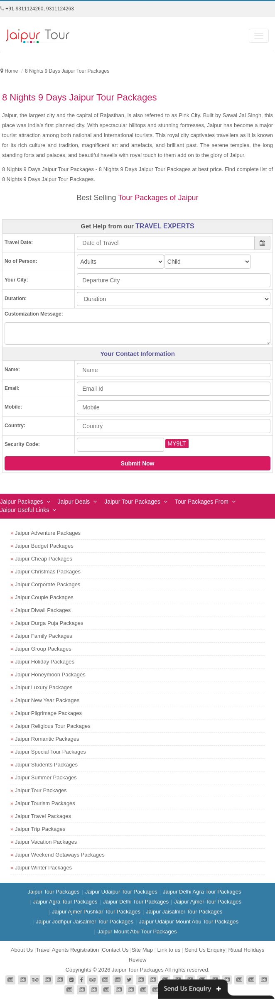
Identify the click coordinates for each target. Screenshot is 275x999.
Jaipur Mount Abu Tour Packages (137, 931)
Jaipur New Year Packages (47, 700)
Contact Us (115, 950)
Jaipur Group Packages (43, 649)
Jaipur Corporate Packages (48, 584)
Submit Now (138, 463)
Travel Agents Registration (67, 950)
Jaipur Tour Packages (132, 501)
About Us (22, 950)
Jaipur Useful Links (24, 510)
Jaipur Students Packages (46, 764)
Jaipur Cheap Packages (43, 559)
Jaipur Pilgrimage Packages (48, 713)
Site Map (142, 950)
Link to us (169, 950)
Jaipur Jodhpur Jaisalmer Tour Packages (84, 921)
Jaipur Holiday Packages (44, 662)
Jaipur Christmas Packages (48, 571)
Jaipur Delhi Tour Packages (136, 902)
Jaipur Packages (21, 501)
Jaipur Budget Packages (44, 546)
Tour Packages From (201, 501)
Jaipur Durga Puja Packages (49, 623)
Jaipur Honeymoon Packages (50, 674)
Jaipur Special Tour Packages (50, 752)
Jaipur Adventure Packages (48, 533)
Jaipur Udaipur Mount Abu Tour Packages (188, 921)
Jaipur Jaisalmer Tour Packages (184, 911)
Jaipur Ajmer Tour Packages (207, 902)
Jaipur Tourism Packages (45, 803)
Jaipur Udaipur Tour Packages (121, 892)
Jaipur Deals (74, 501)
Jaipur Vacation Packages (46, 842)
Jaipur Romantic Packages (47, 739)
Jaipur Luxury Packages (44, 687)
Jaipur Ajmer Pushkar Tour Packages (96, 911)
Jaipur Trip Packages (40, 829)
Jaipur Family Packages (43, 636)
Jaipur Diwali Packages (43, 610)
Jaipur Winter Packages (43, 867)
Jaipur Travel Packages (43, 816)
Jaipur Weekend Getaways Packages (60, 855)
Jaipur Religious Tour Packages (53, 726)
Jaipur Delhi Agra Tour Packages (202, 892)
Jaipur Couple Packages (44, 597)
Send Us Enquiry (205, 950)
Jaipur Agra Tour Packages (65, 902)
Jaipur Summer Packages (46, 777)
